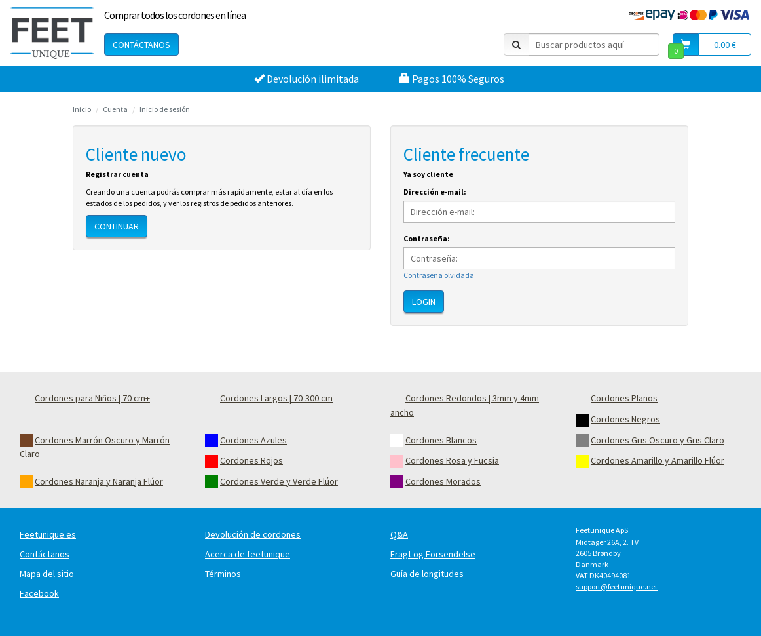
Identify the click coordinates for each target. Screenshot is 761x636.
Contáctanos (141, 44)
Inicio (82, 109)
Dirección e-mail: (434, 192)
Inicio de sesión (164, 109)
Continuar (116, 226)
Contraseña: (426, 238)
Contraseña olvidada (438, 275)
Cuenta (115, 109)
